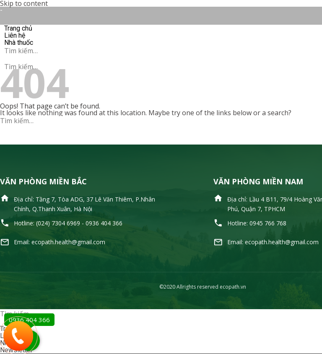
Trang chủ (18, 28)
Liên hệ (14, 35)
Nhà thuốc (18, 43)
